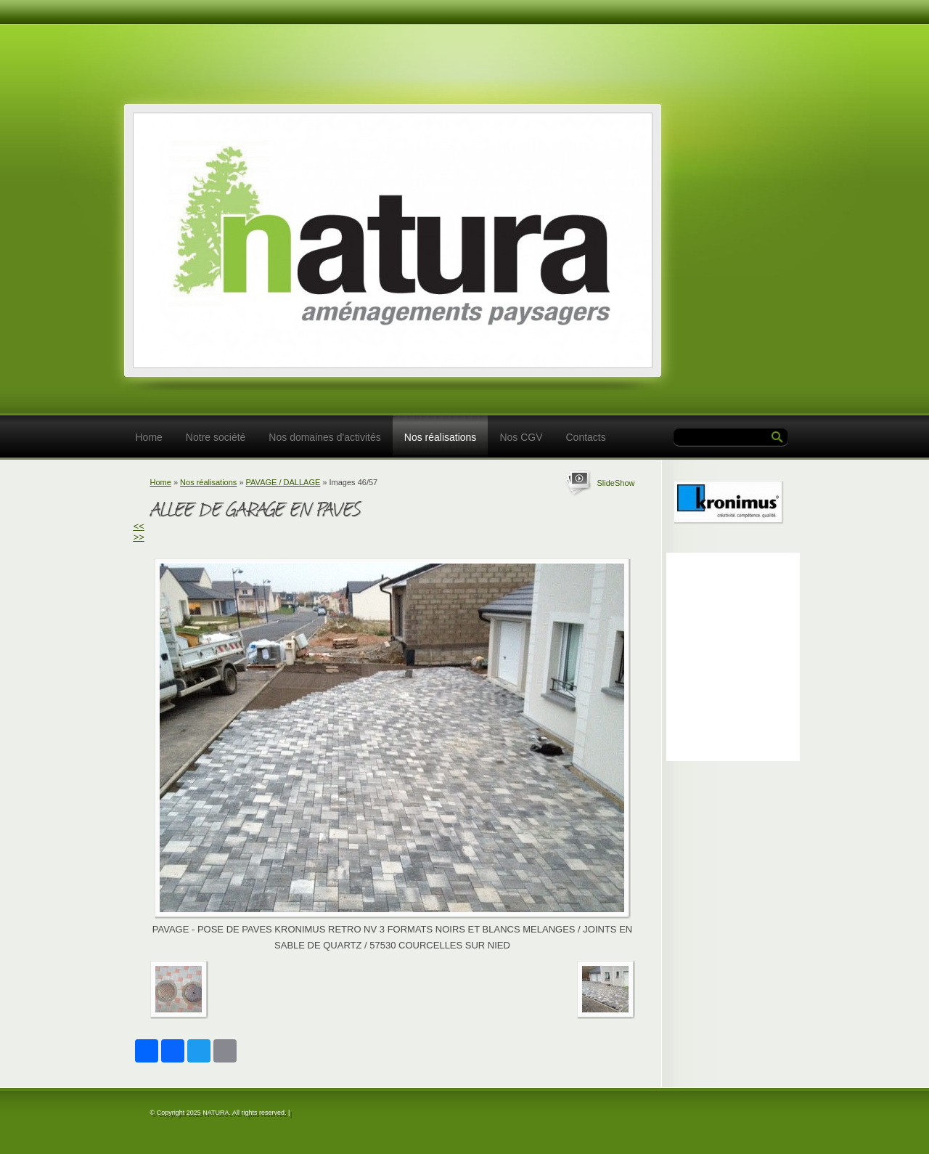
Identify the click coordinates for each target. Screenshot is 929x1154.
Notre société (215, 437)
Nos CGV (520, 437)
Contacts (586, 437)
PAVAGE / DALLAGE (283, 482)
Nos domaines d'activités (324, 437)
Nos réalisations (440, 437)
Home (149, 437)
